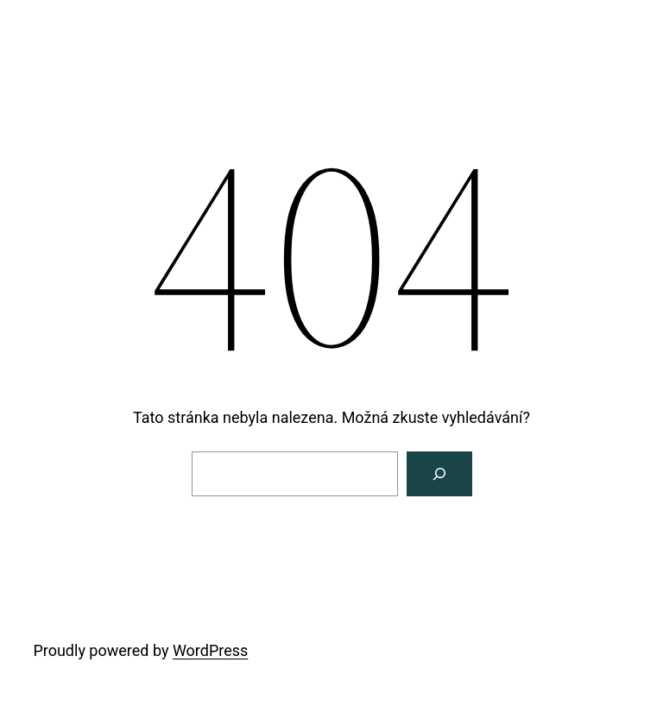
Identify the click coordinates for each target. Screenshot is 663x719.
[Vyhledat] (439, 473)
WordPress (210, 650)
